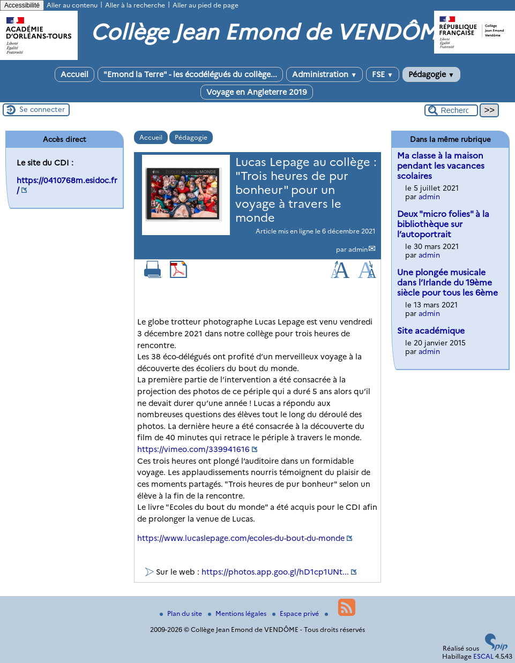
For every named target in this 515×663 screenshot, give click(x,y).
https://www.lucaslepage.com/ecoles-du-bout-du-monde (241, 538)
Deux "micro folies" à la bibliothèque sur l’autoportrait (443, 224)
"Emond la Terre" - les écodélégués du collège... (190, 74)
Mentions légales (238, 613)
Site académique (431, 331)
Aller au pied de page (205, 5)
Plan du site (182, 613)
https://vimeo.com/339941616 (193, 449)
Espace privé (296, 613)
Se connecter (42, 109)
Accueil (74, 74)
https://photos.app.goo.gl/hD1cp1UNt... (275, 572)
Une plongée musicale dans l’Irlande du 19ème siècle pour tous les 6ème (447, 282)
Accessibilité (22, 5)
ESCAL (483, 656)
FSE (382, 74)
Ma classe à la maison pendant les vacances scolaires (440, 165)
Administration (324, 74)
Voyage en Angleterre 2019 (256, 92)
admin (358, 249)
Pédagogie (431, 74)
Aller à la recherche (135, 5)
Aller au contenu (72, 5)
